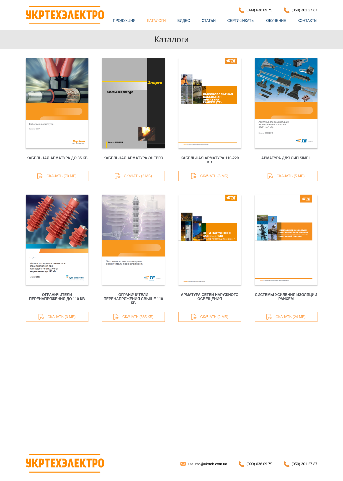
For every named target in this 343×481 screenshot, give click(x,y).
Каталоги (156, 21)
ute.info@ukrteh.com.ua (207, 464)
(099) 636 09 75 (259, 10)
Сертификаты (241, 21)
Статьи (209, 21)
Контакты (307, 21)
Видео (183, 21)
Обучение (276, 21)
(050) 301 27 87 (304, 10)
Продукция (124, 21)
